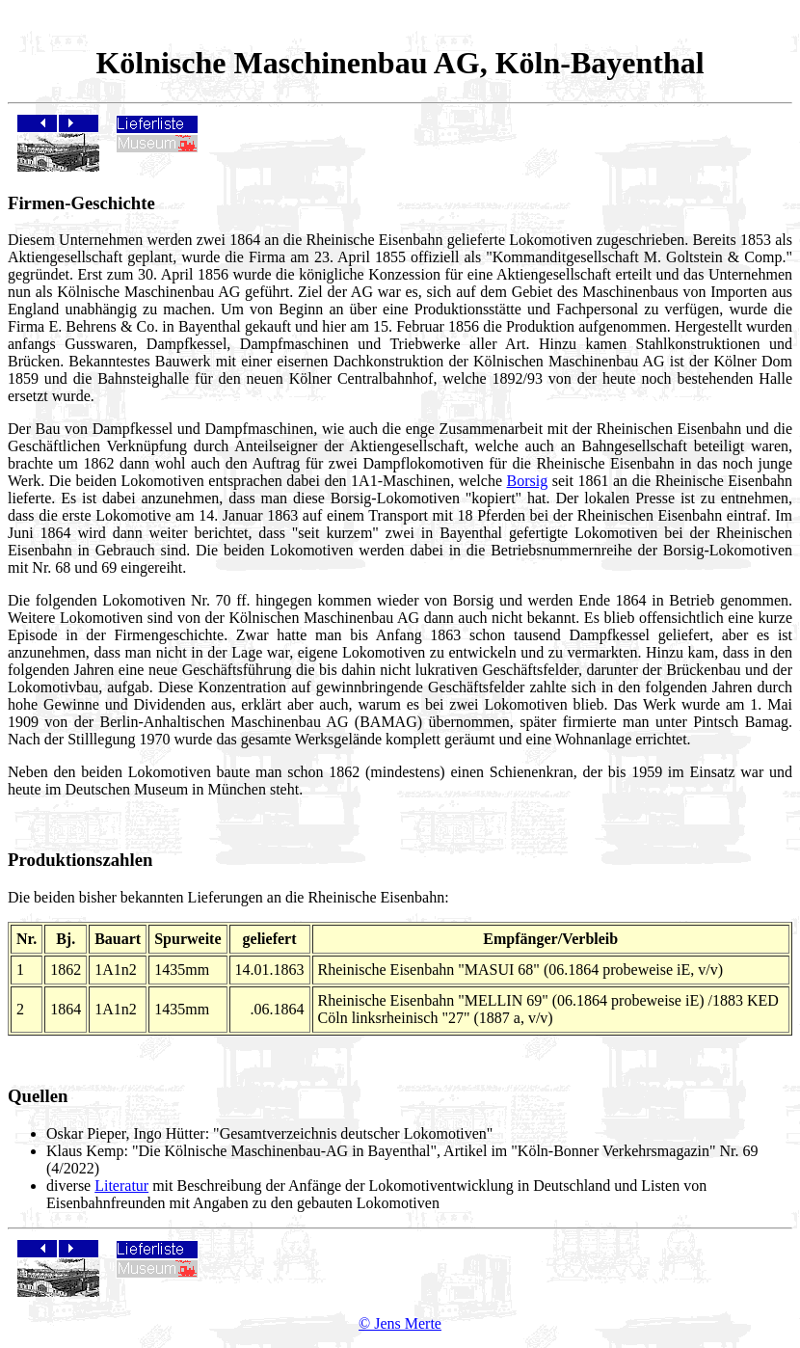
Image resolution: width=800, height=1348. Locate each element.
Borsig (527, 480)
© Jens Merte (400, 1323)
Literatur (121, 1185)
